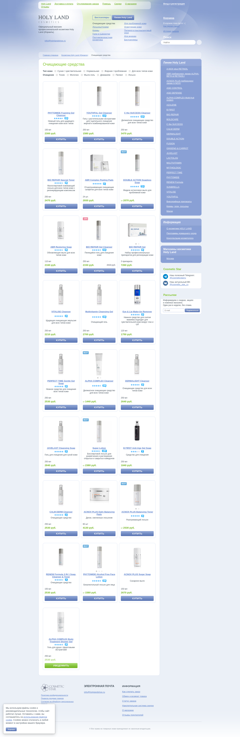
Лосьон (132, 75)
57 (104, 184)
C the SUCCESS (174, 124)
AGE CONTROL (174, 88)
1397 (104, 451)
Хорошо (11, 729)
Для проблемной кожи (135, 23)
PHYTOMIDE (172, 177)
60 (143, 250)
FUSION (170, 143)
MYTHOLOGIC (173, 167)
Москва (170, 258)
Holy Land (46, 3)
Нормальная (92, 71)
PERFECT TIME (174, 172)
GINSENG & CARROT (177, 148)
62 (66, 386)
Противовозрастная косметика (102, 38)
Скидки (118, 3)
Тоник (62, 75)
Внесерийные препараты (179, 201)
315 (142, 116)
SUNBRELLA (172, 187)
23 (143, 314)
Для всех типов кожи (142, 71)
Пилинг (119, 75)
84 (66, 183)
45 (66, 644)
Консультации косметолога (179, 238)
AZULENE (171, 105)
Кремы (95, 30)
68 (66, 250)
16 (143, 516)
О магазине (131, 3)
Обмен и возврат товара (134, 696)
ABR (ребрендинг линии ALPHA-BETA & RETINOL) (182, 74)
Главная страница (50, 55)
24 (66, 316)
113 (104, 116)
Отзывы (45, 6)
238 (104, 581)
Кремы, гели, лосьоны (177, 206)
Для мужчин (130, 36)
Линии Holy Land (123, 17)
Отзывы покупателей (132, 715)
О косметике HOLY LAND (179, 228)
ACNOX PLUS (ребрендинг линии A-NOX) (180, 82)
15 (143, 384)
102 (104, 317)
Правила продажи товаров (52, 698)
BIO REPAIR (172, 114)
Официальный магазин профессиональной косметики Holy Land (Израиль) (56, 29)
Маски (169, 211)
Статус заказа (129, 701)
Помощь (106, 3)
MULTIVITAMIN (174, 163)
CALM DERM (173, 129)
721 (142, 186)
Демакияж (105, 75)
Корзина (168, 18)
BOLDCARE (172, 119)
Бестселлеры (102, 17)
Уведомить (61, 665)
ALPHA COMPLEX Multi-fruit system (180, 98)
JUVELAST (172, 153)
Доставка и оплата (63, 3)
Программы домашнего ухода (181, 233)
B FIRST (170, 109)
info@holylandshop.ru (55, 40)
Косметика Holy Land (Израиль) (74, 55)
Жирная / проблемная (115, 71)
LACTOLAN (172, 158)
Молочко (74, 75)
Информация (172, 222)
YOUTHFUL (172, 196)
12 (66, 515)
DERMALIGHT (173, 134)
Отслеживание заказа (88, 3)
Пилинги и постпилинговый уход (137, 31)
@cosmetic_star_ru (179, 284)
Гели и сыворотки (101, 34)
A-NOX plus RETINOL (177, 69)
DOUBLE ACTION (175, 138)
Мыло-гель (89, 75)
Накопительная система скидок (138, 705)
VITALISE (171, 192)
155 (66, 118)
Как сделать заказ (131, 691)
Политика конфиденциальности (54, 695)
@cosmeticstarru (178, 278)
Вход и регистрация (174, 3)
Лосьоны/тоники (100, 27)
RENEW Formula (174, 182)
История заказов (171, 31)
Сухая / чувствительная (69, 71)
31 (66, 451)
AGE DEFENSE (174, 93)
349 (104, 385)
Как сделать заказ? (171, 26)
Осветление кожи (133, 27)
